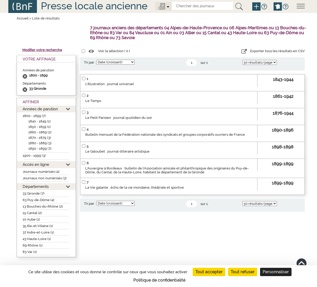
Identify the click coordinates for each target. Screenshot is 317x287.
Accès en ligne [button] (36, 164)
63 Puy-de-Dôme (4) (38, 200)
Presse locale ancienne (94, 6)
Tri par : (90, 62)
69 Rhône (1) (33, 245)
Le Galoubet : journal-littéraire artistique (117, 151)
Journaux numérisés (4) (41, 172)
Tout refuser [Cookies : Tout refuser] (243, 271)
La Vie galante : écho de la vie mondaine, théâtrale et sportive (134, 187)
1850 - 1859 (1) (39, 127)
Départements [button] (36, 186)
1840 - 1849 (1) (39, 121)
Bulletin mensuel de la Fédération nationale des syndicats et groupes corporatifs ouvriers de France (165, 134)
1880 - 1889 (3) (39, 143)
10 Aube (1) (31, 219)
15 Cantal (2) (32, 213)
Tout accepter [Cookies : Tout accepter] (209, 271)
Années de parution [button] (40, 109)
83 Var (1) (30, 252)
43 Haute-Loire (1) (37, 239)
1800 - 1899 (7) (34, 116)
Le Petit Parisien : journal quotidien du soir (118, 118)
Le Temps (93, 101)
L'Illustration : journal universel (109, 84)
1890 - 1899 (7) (39, 149)
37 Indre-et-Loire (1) (38, 232)
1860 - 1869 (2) (39, 132)
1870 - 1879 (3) (39, 138)
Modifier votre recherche (42, 50)
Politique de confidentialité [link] (159, 280)
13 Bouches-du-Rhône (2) (43, 206)
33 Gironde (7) (33, 193)
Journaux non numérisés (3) (45, 178)
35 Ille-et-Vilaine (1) (38, 226)
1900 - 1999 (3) (34, 156)
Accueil (23, 18)
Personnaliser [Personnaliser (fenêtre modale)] (276, 271)
